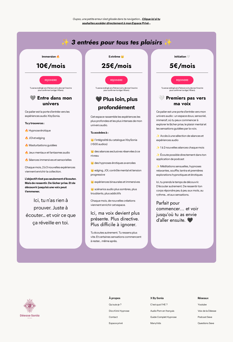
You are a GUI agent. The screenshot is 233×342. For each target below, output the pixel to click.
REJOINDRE (51, 80)
